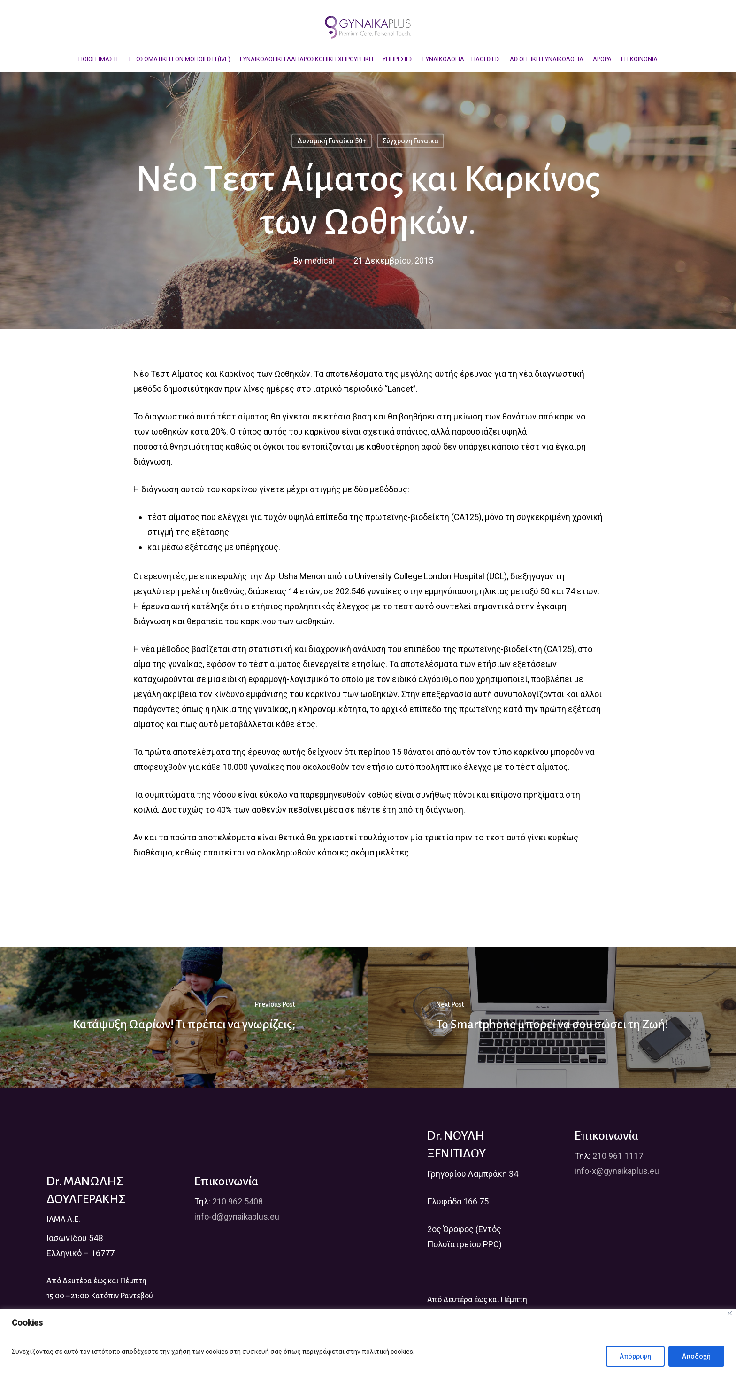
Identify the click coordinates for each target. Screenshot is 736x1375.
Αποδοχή (696, 1356)
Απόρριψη (635, 1356)
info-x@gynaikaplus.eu (617, 1171)
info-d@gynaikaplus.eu (236, 1216)
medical (319, 260)
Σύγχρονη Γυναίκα (410, 141)
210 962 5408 (237, 1201)
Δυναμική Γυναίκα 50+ (331, 141)
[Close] (730, 1313)
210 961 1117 (617, 1156)
